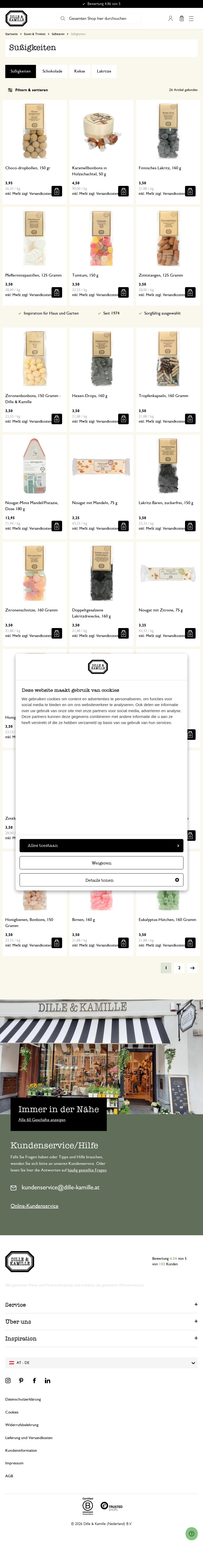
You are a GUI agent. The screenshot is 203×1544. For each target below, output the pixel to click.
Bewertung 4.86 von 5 (104, 4)
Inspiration (21, 1338)
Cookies (12, 1412)
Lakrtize (104, 71)
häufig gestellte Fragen (87, 1170)
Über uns (18, 1321)
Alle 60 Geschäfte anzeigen (42, 1120)
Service (15, 1304)
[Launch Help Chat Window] (192, 1533)
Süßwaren (58, 34)
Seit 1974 (111, 313)
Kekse (79, 71)
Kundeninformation (21, 1451)
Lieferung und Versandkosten (29, 1438)
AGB (9, 1476)
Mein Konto (170, 18)
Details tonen (132, 880)
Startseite (11, 34)
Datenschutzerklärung (23, 1399)
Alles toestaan (103, 845)
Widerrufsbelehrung (21, 1425)
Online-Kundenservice (34, 1206)
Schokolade (52, 71)
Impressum (14, 1463)
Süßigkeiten (21, 71)
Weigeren (102, 863)
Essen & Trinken (34, 34)
